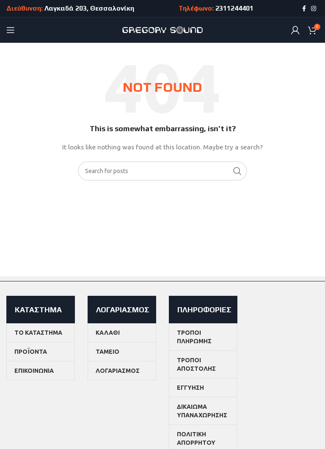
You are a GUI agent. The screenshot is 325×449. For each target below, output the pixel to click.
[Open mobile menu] (10, 30)
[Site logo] (162, 29)
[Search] (162, 171)
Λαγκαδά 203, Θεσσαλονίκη (89, 8)
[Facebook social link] (304, 8)
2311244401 (234, 8)
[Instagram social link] (313, 8)
